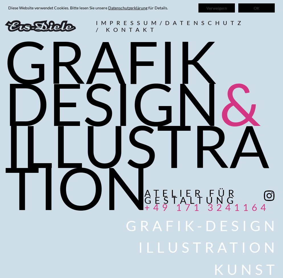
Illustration (208, 247)
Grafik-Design (202, 225)
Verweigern (216, 8)
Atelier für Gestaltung (190, 196)
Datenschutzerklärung (127, 7)
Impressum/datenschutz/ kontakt (170, 26)
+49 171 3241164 (206, 207)
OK (257, 8)
